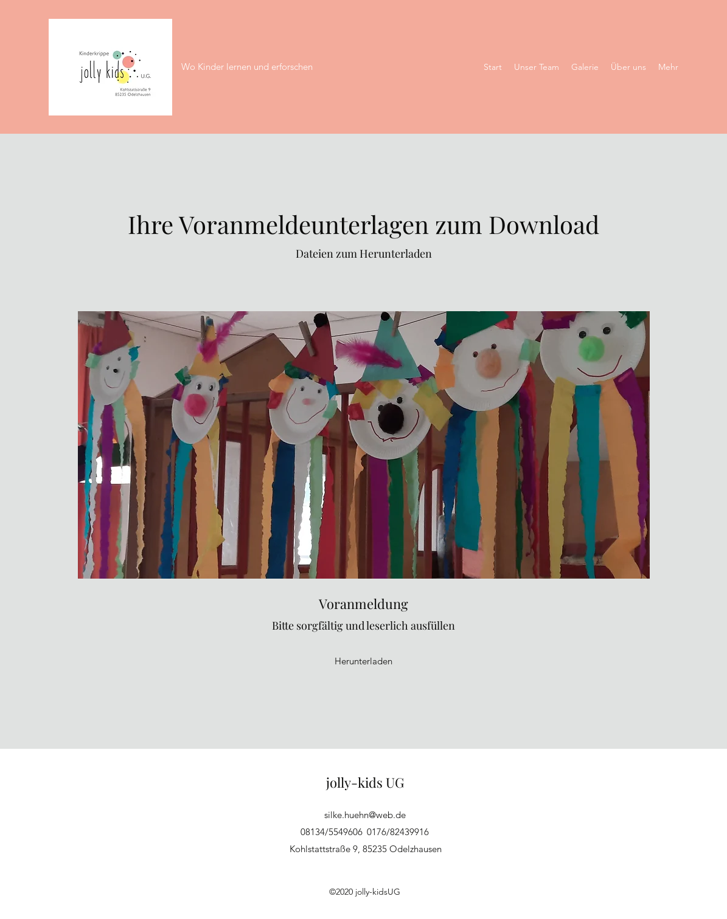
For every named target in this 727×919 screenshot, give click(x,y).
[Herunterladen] (364, 661)
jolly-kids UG (365, 782)
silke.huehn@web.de (365, 815)
